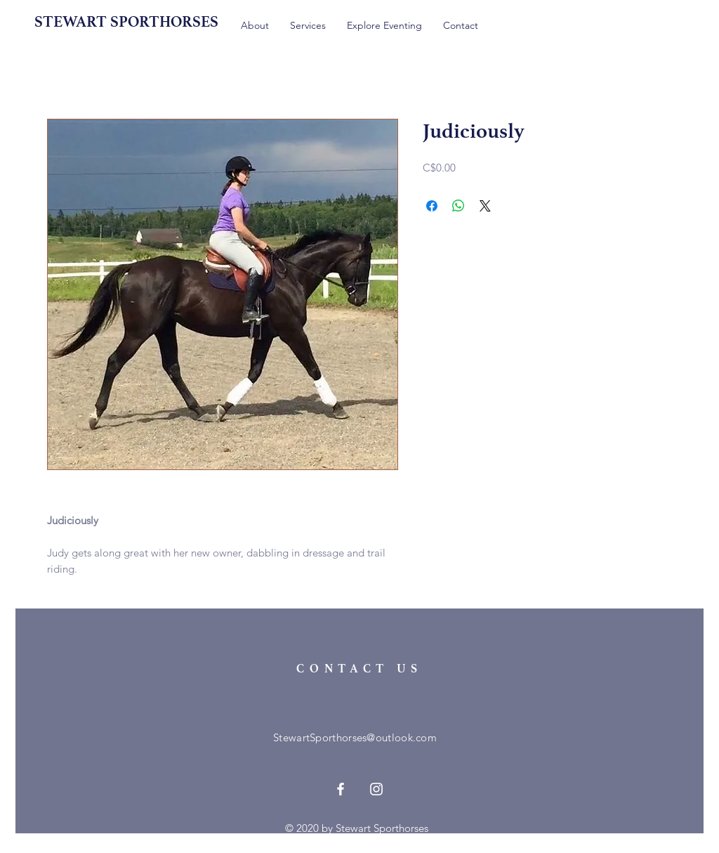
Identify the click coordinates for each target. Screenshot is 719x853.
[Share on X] (485, 205)
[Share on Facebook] (431, 205)
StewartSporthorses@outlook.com (355, 737)
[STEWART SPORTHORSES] (135, 21)
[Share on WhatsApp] (458, 205)
